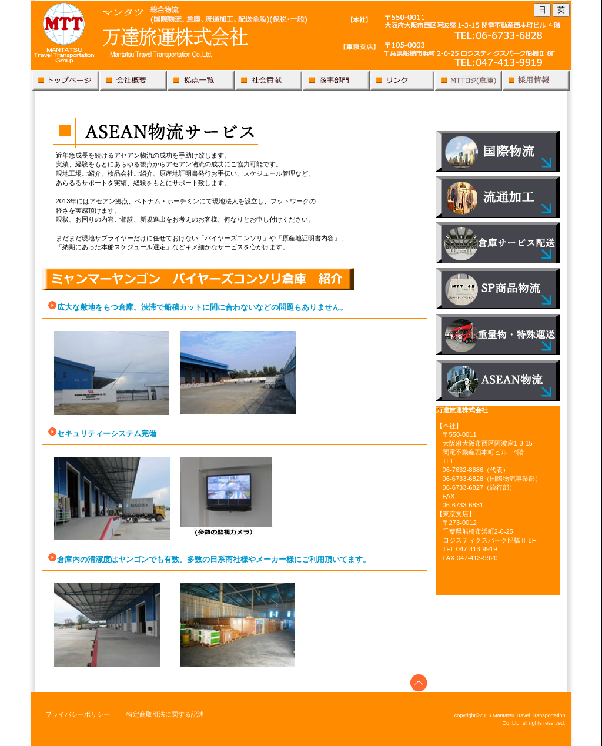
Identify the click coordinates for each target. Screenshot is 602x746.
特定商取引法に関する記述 (165, 714)
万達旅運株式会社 (301, 37)
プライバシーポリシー (77, 714)
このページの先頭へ (418, 683)
